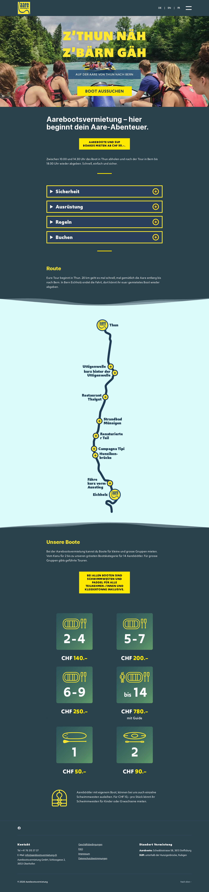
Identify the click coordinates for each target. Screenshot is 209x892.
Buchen (107, 237)
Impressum (84, 854)
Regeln (107, 221)
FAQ (80, 849)
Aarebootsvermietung (37, 881)
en (169, 8)
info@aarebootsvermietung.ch (41, 855)
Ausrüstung (107, 206)
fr (179, 8)
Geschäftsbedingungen (90, 844)
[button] (108, 325)
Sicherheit (107, 191)
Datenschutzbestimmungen (92, 858)
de (159, 8)
